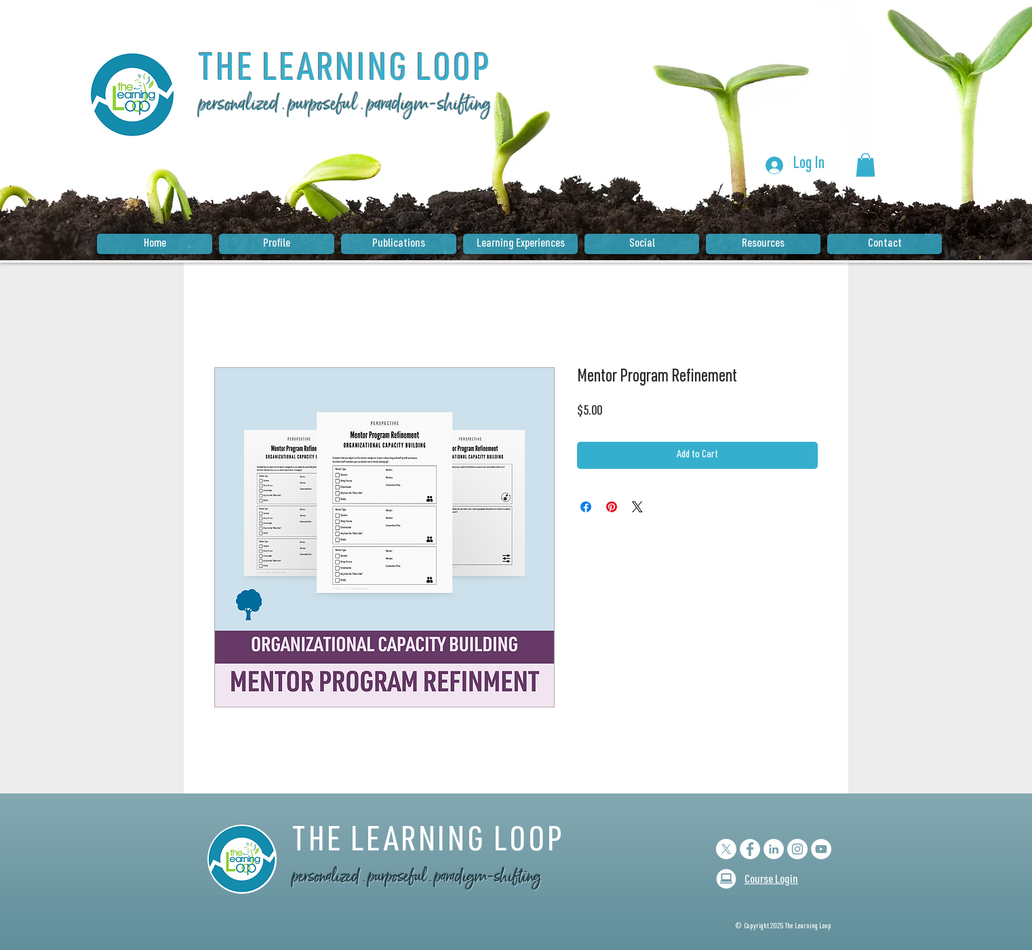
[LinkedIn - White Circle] (773, 849)
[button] (865, 165)
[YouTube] (821, 849)
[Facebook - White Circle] (750, 849)
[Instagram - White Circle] (797, 849)
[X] (726, 849)
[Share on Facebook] (586, 507)
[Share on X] (637, 507)
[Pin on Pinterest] (611, 507)
